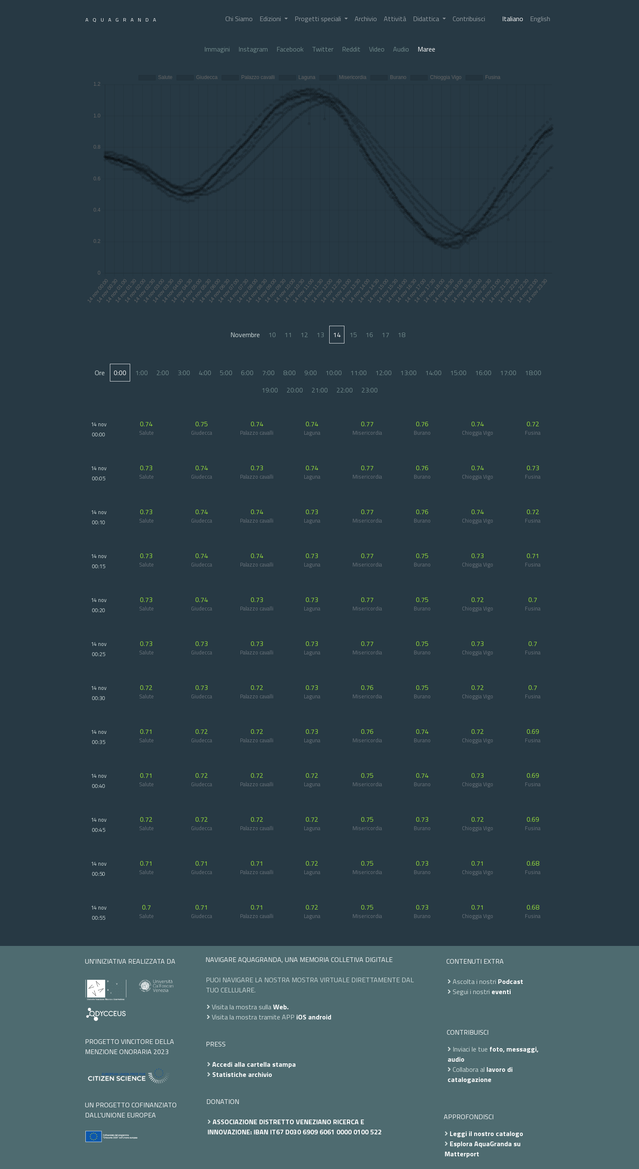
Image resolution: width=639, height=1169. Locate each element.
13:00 (408, 373)
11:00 (358, 373)
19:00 (270, 390)
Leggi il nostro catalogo (486, 1133)
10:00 (333, 373)
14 (337, 335)
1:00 (141, 373)
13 (320, 335)
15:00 (458, 373)
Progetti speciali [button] (319, 19)
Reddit (351, 49)
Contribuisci (469, 19)
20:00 (295, 390)
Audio (401, 49)
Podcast (510, 981)
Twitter (322, 49)
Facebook (289, 49)
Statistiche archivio (242, 1074)
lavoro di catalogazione (480, 1074)
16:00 (483, 373)
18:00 (533, 373)
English (540, 19)
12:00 (383, 373)
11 (288, 335)
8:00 (289, 373)
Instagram (253, 49)
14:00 (433, 373)
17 (385, 335)
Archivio (366, 19)
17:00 (508, 373)
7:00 (268, 373)
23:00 (369, 390)
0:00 (120, 373)
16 (369, 335)
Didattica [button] (427, 19)
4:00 (205, 373)
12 (304, 335)
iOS (301, 1017)
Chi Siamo (239, 19)
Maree (426, 49)
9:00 (310, 373)
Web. (281, 1007)
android (319, 1017)
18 (401, 335)
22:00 (344, 390)
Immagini (217, 49)
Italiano (512, 19)
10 (272, 335)
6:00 (247, 373)
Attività (395, 19)
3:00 (184, 373)
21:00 (319, 390)
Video (377, 49)
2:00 (162, 373)
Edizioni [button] (271, 19)
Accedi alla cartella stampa (254, 1064)
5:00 (226, 373)
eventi (501, 991)
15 (353, 335)
